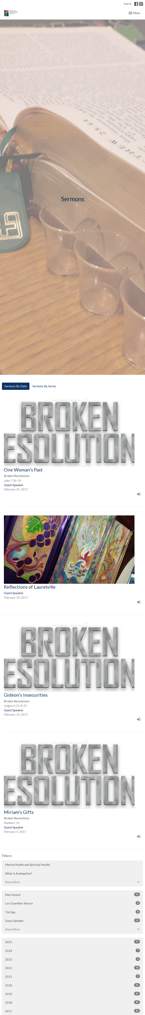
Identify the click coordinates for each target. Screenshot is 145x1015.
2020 (72, 985)
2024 (72, 951)
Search (127, 3)
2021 (72, 976)
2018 (72, 1002)
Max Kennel (72, 894)
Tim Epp (72, 912)
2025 (72, 942)
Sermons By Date (15, 386)
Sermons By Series (44, 386)
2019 (72, 994)
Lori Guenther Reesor (72, 903)
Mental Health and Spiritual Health (27, 864)
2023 (72, 959)
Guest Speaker (72, 920)
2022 (72, 968)
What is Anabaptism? (18, 873)
